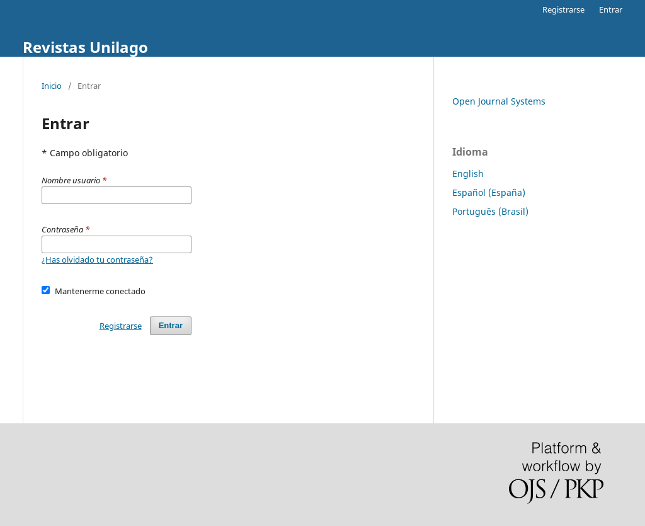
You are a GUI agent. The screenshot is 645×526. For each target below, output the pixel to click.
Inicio (52, 85)
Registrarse (563, 9)
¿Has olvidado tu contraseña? (97, 259)
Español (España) (488, 192)
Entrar (610, 9)
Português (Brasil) (490, 211)
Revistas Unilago (85, 47)
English (468, 174)
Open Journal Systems (498, 101)
